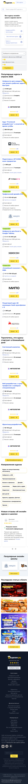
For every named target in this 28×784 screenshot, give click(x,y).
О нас (14, 729)
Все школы (14, 573)
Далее (14, 115)
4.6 (17, 111)
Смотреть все (14, 647)
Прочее (4, 505)
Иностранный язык (19, 490)
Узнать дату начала (15, 172)
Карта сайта (14, 731)
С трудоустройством (14, 707)
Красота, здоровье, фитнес (11, 497)
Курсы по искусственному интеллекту (10, 470)
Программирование (8, 479)
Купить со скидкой (10, 200)
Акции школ (14, 709)
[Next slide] (15, 549)
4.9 (17, 328)
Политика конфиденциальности (11, 780)
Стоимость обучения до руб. (12, 57)
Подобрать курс (14, 713)
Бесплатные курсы (14, 36)
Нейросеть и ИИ (7, 475)
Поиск (14, 756)
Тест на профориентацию (14, 727)
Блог (14, 711)
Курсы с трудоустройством (14, 42)
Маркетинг (5, 490)
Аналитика (6, 486)
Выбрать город (14, 668)
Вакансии (14, 724)
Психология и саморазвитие (11, 501)
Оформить (5, 93)
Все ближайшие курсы (14, 460)
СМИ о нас (14, 725)
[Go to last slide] (13, 549)
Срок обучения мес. (8, 62)
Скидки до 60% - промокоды (14, 31)
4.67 (17, 292)
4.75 (17, 221)
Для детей (5, 494)
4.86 (17, 149)
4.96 (17, 183)
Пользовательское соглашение (11, 782)
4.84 (17, 258)
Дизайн (20, 482)
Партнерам (14, 722)
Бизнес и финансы (8, 482)
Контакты (14, 720)
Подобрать (7, 68)
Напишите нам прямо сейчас (15, 742)
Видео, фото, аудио (19, 486)
